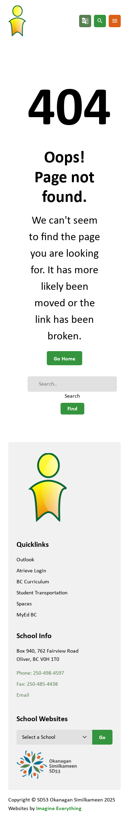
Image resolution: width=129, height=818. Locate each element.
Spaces (24, 603)
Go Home (64, 358)
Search (72, 395)
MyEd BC (27, 614)
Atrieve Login (31, 570)
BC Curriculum (33, 581)
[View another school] (54, 737)
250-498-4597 (48, 672)
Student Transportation (42, 592)
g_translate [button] (85, 21)
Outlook (25, 559)
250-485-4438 (42, 683)
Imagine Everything (59, 808)
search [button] (100, 21)
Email (23, 694)
